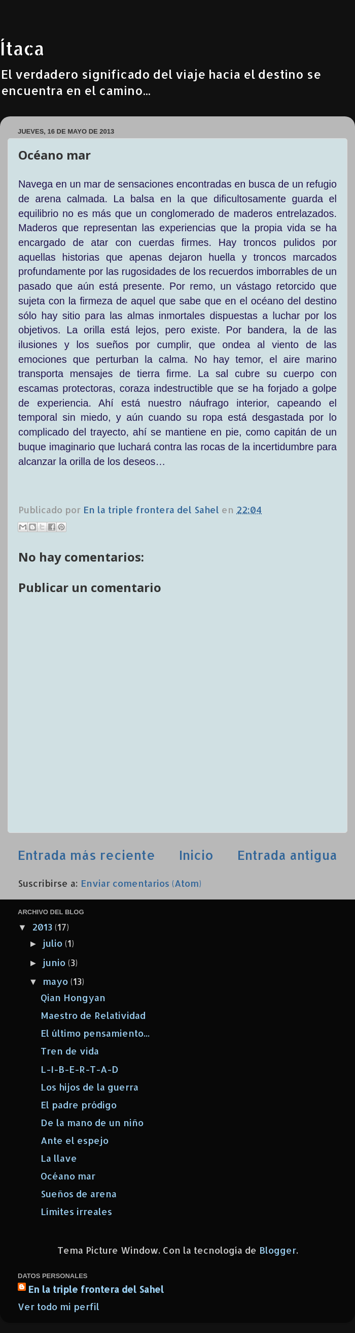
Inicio (196, 855)
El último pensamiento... (95, 1033)
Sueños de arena (79, 1193)
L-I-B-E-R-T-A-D (80, 1069)
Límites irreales (76, 1211)
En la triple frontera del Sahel (96, 1289)
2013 (43, 927)
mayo (56, 981)
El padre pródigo (79, 1104)
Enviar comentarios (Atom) (141, 883)
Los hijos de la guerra (89, 1087)
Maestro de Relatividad (93, 1015)
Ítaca (22, 48)
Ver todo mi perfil (58, 1306)
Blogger (277, 1250)
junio (55, 962)
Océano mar (68, 1176)
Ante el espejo (75, 1140)
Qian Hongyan (73, 997)
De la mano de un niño (92, 1122)
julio (54, 943)
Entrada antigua (287, 855)
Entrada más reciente (86, 855)
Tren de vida (70, 1051)
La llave (59, 1158)
